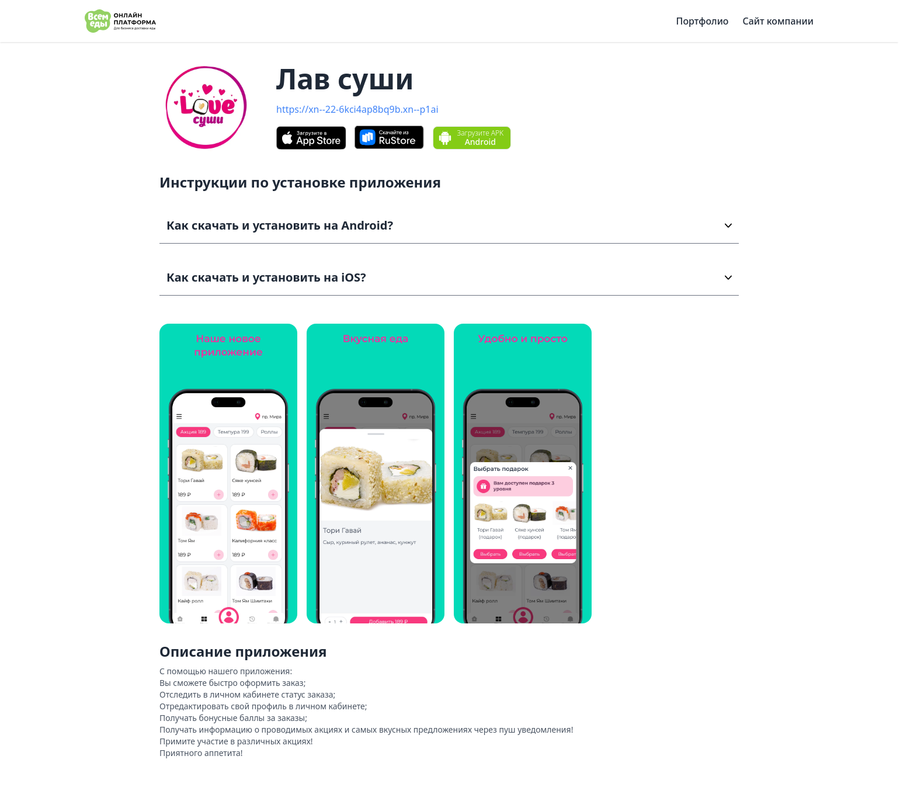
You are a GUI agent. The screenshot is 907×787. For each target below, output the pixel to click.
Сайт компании (778, 21)
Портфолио (702, 21)
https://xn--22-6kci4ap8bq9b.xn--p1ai (357, 109)
